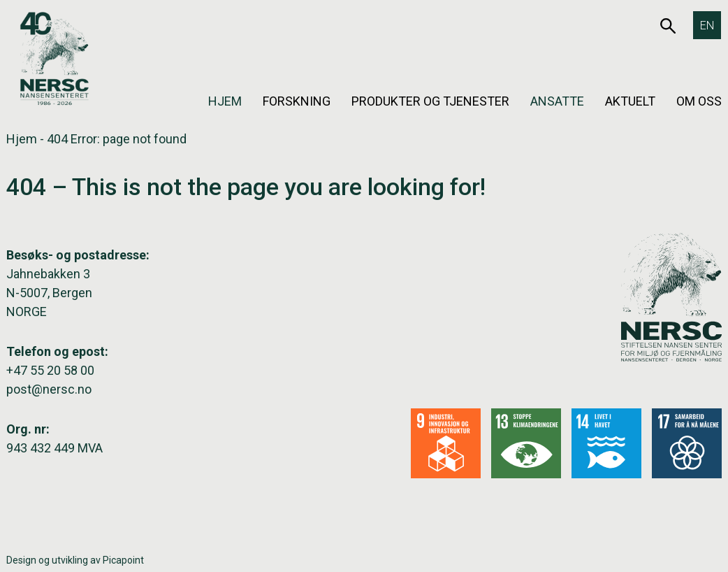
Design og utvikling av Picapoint (75, 560)
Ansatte (557, 101)
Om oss (699, 101)
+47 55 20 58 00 (50, 370)
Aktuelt (630, 101)
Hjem (225, 101)
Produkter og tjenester (430, 101)
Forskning (296, 101)
